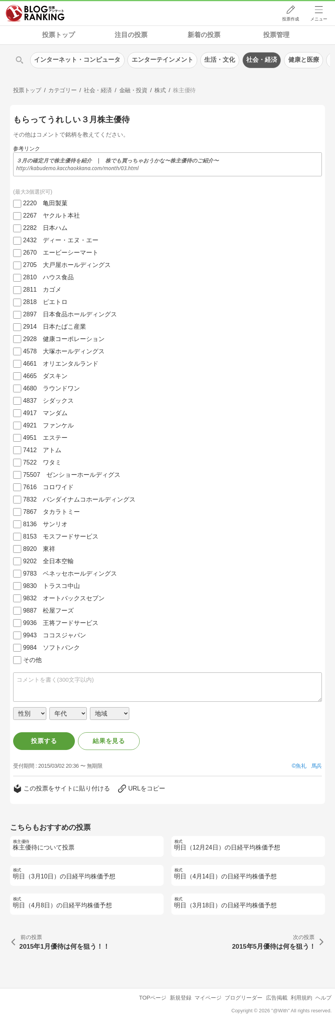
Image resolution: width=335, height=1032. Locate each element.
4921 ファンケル (48, 425)
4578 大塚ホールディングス (64, 351)
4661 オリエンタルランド (61, 363)
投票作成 (290, 19)
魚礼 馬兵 (309, 766)
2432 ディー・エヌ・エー (61, 240)
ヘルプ (323, 998)
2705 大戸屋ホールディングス (67, 265)
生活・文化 (219, 59)
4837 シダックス (48, 400)
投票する (44, 741)
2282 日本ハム (45, 228)
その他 (32, 660)
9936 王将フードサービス (61, 623)
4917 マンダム (45, 413)
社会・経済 (261, 59)
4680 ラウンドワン (51, 388)
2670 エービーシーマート (61, 252)
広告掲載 (277, 998)
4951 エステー (45, 437)
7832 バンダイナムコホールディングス (79, 499)
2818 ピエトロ (45, 302)
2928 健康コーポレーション (64, 339)
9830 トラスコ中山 (51, 586)
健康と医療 (303, 59)
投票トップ (58, 35)
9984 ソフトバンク (51, 647)
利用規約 (301, 998)
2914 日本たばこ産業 (54, 326)
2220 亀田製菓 (45, 203)
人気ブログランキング (35, 13)
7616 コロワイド (48, 487)
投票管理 (276, 35)
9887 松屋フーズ (48, 610)
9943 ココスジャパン (54, 635)
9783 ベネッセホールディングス (70, 573)
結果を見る (109, 741)
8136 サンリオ (45, 524)
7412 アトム (42, 450)
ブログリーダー (243, 998)
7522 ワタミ (42, 462)
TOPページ (152, 998)
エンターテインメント (162, 59)
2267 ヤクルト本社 (51, 215)
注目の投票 (131, 35)
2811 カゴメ (42, 289)
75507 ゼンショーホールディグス (72, 474)
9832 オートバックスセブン (64, 598)
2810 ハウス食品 (48, 277)
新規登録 (180, 998)
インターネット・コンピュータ (77, 59)
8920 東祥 (39, 549)
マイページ (208, 998)
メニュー (318, 19)
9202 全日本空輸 (48, 561)
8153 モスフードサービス (61, 536)
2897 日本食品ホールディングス (70, 314)
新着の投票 (204, 35)
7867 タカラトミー (51, 511)
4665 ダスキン (45, 376)
